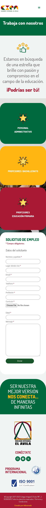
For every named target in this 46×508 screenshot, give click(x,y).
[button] (39, 7)
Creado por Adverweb (23, 505)
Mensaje (10, 322)
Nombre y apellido (14, 257)
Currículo (10, 302)
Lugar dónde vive (13, 266)
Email (8, 275)
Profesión (10, 293)
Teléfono (10, 284)
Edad (8, 313)
